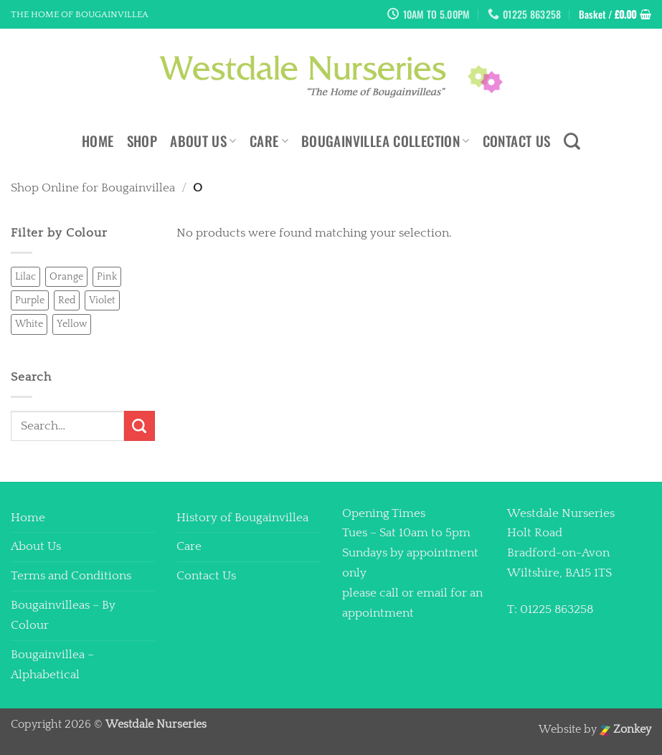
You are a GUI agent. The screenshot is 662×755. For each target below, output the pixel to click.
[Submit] (139, 426)
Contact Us (517, 140)
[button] (615, 14)
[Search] (572, 141)
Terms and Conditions (71, 576)
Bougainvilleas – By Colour (63, 615)
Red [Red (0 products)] (66, 300)
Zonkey (625, 729)
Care (269, 140)
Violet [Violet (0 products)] (102, 300)
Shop (142, 140)
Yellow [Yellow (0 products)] (72, 324)
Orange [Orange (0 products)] (66, 276)
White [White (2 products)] (29, 324)
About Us (203, 140)
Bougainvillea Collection (385, 140)
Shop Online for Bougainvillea (93, 188)
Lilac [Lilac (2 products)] (25, 276)
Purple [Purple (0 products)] (29, 300)
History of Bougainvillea (242, 518)
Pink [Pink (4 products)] (107, 276)
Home (98, 140)
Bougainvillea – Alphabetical (52, 664)
